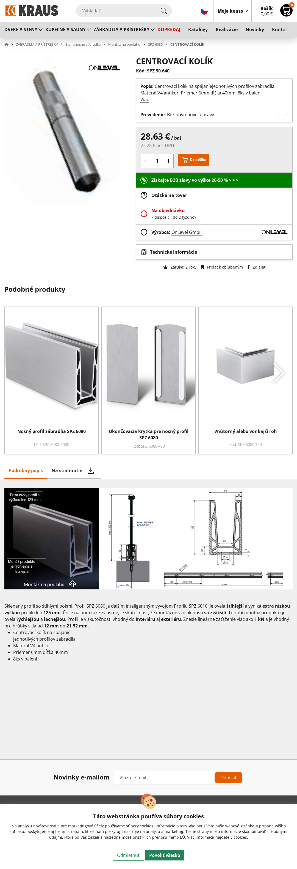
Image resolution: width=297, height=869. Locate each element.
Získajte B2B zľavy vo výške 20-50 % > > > (194, 180)
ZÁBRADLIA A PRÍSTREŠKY (121, 29)
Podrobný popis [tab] (26, 470)
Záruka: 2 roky (179, 267)
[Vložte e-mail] (178, 777)
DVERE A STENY (20, 29)
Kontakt (281, 29)
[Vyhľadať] (124, 10)
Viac (144, 99)
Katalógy (198, 29)
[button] (9, 44)
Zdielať (256, 267)
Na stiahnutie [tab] (67, 470)
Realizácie (227, 29)
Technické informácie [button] (173, 252)
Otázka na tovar (169, 195)
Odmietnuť (128, 855)
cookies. (241, 837)
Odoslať (228, 778)
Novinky (255, 29)
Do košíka (198, 159)
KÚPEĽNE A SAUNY (65, 29)
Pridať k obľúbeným (222, 267)
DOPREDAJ (168, 29)
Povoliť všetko (164, 855)
